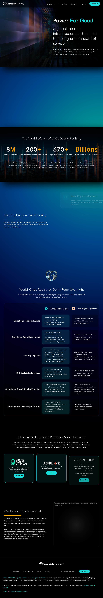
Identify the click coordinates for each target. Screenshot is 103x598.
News (84, 4)
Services (50, 4)
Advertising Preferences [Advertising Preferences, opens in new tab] (67, 571)
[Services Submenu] (55, 3)
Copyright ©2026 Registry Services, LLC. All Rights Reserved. (24, 578)
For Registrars (28, 571)
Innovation (63, 4)
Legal (39, 571)
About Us (74, 4)
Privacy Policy (49, 571)
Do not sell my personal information (15, 591)
